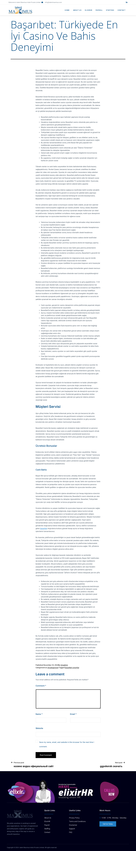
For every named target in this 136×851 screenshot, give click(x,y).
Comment (41, 686)
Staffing (110, 10)
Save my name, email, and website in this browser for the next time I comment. (66, 744)
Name (39, 714)
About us (76, 10)
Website (39, 728)
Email (73, 714)
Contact (122, 10)
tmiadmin (64, 665)
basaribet (43, 529)
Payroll (98, 10)
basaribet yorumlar (72, 667)
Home (65, 10)
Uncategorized (52, 667)
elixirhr (87, 10)
